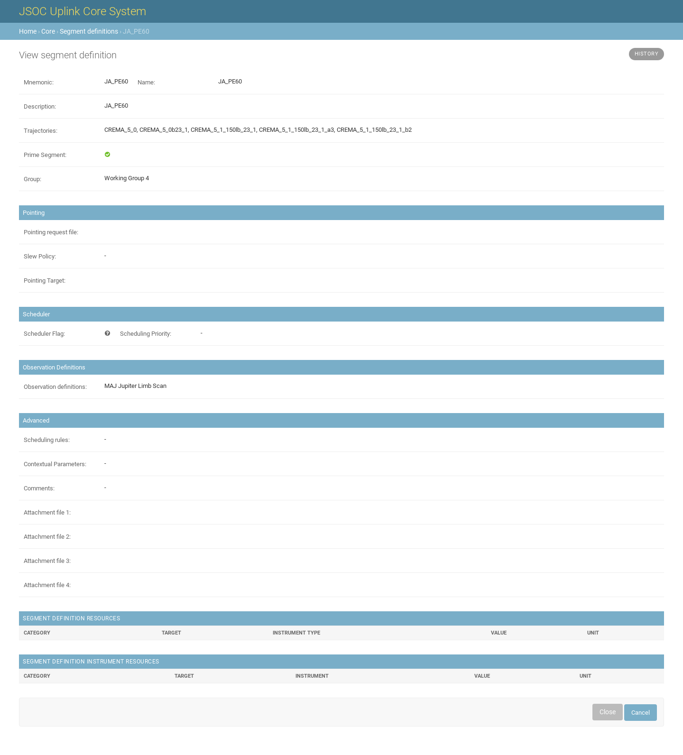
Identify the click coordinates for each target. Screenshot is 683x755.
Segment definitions (89, 31)
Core (48, 31)
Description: (40, 106)
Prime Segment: (45, 154)
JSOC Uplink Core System (82, 11)
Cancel (640, 712)
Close (608, 712)
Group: (32, 179)
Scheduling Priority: (145, 333)
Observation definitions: (55, 386)
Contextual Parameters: (55, 464)
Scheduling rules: (47, 439)
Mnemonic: (39, 82)
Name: (146, 82)
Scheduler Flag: (44, 333)
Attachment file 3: (47, 560)
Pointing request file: (51, 232)
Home (28, 31)
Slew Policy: (40, 256)
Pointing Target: (44, 280)
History (647, 54)
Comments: (39, 488)
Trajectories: (40, 130)
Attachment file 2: (47, 536)
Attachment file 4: (47, 585)
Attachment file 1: (47, 512)
